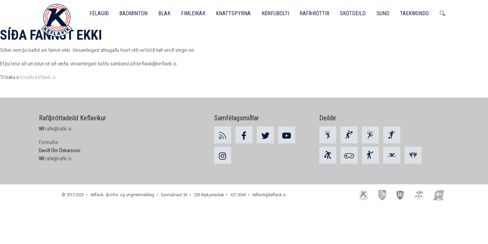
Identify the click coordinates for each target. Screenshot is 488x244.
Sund (385, 13)
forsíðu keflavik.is (38, 77)
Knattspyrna (234, 13)
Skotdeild (355, 13)
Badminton (134, 13)
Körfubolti (276, 13)
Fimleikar (194, 13)
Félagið (99, 13)
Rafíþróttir (316, 13)
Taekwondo (417, 13)
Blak (165, 13)
